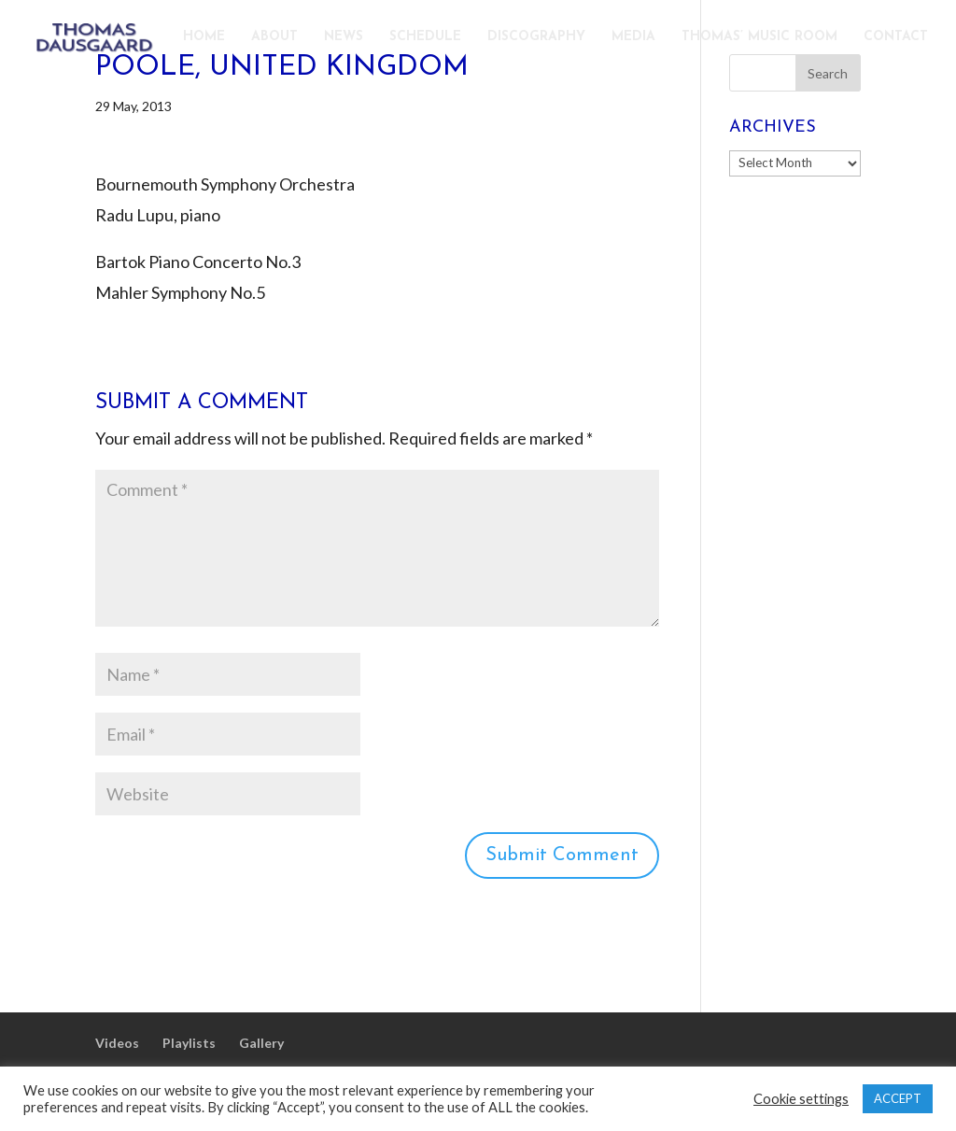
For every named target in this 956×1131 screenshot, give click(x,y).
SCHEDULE (425, 37)
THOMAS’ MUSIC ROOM (759, 37)
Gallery (261, 1043)
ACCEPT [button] (897, 1098)
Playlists (189, 1043)
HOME (204, 37)
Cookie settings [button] (801, 1099)
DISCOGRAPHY (536, 37)
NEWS (343, 37)
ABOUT (274, 37)
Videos (117, 1043)
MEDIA (633, 37)
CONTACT (896, 37)
